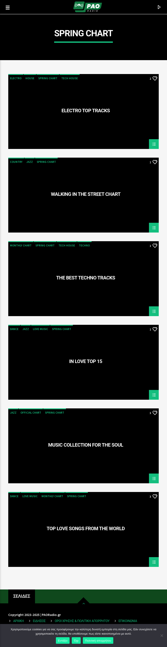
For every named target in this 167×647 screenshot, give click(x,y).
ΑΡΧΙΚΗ (18, 621)
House (29, 78)
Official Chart (30, 412)
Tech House (69, 78)
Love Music (40, 329)
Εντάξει (63, 640)
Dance (14, 329)
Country (16, 162)
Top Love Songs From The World (86, 528)
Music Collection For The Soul (85, 445)
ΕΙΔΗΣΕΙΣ (39, 621)
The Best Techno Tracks (85, 278)
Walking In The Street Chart (85, 194)
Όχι (76, 640)
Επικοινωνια (128, 621)
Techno (84, 245)
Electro (16, 78)
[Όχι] (161, 635)
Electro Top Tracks (86, 110)
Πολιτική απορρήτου (98, 640)
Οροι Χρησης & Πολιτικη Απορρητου (82, 621)
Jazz (29, 162)
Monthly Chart (21, 245)
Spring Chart (47, 78)
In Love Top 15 (85, 361)
